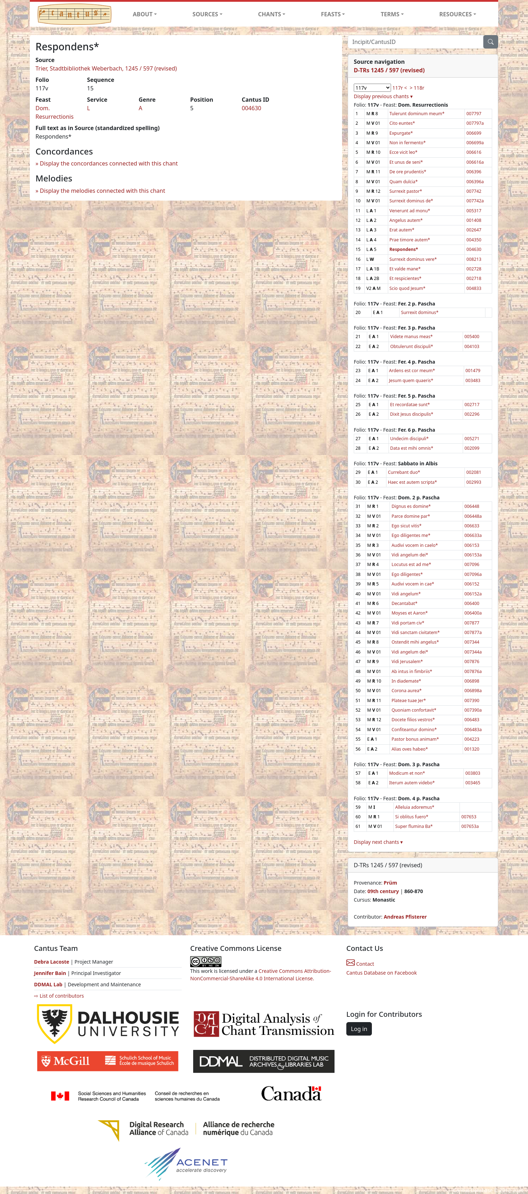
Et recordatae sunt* (410, 405)
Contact (360, 963)
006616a (475, 162)
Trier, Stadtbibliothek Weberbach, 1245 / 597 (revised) (106, 68)
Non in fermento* (408, 143)
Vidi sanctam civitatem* (415, 632)
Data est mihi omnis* (411, 448)
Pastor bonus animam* (415, 739)
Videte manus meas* (411, 336)
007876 (471, 661)
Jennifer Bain (50, 973)
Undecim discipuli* (409, 439)
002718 (473, 278)
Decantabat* (404, 603)
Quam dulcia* (404, 182)
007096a (473, 574)
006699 (473, 133)
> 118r (416, 87)
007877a (473, 632)
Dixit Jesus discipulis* (411, 414)
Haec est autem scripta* (412, 482)
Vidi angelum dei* (409, 555)
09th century (383, 891)
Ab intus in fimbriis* (411, 671)
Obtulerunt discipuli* (411, 346)
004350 (473, 240)
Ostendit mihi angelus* (415, 642)
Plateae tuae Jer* (408, 700)
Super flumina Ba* (414, 826)
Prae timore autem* (410, 240)
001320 (471, 749)
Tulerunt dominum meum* (417, 114)
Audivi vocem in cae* (412, 584)
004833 (473, 288)
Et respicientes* (406, 278)
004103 (471, 346)
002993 (473, 482)
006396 (473, 172)
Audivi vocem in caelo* (414, 545)
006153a (473, 555)
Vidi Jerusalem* (407, 661)
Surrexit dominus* (419, 312)
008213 (473, 259)
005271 (471, 439)
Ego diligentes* (407, 574)
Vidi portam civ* (407, 623)
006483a (473, 730)
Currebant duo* (404, 472)
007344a (473, 652)
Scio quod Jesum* (408, 288)
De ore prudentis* (408, 172)
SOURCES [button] (205, 14)
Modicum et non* (407, 773)
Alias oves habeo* (409, 749)
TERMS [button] (390, 14)
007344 (471, 642)
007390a (473, 710)
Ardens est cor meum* (412, 371)
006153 (471, 545)
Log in (359, 1029)
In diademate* (406, 681)
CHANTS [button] (269, 14)
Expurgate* (401, 133)
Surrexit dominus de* (411, 201)
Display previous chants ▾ (383, 96)
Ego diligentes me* (410, 535)
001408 (473, 220)
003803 (472, 773)
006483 (471, 720)
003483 (473, 380)
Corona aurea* (406, 691)
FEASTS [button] (331, 14)
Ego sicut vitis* (406, 526)
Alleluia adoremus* (414, 807)
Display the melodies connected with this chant (102, 191)
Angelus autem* (406, 220)
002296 (471, 414)
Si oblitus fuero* (411, 817)
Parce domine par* (410, 516)
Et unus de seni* (406, 162)
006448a (473, 516)
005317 (473, 211)
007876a (473, 671)
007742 (473, 191)
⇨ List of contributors (59, 995)
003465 (472, 783)
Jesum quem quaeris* (411, 380)
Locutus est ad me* (411, 564)
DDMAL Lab (48, 984)
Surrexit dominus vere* (413, 259)
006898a (473, 691)
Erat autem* (402, 230)
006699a (475, 143)
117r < (399, 87)
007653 (468, 817)
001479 (473, 371)
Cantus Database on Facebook (381, 972)
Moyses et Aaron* (409, 613)
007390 (471, 700)
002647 (473, 230)
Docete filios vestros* (413, 720)
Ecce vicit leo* (404, 152)
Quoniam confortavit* (413, 710)
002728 (473, 269)
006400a (473, 613)
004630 (251, 108)
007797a (475, 123)
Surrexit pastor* (406, 191)
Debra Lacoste (51, 961)
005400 (471, 336)
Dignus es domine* (411, 506)
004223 (471, 739)
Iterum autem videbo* (412, 783)
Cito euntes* (402, 123)
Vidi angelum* (405, 594)
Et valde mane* (405, 269)
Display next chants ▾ (378, 842)
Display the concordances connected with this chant (109, 163)
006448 (471, 506)
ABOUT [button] (143, 14)
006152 (471, 584)
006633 (471, 526)
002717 (471, 405)
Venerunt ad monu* (410, 211)
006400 (471, 603)
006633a (473, 535)
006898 (471, 681)
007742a (475, 201)
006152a (473, 594)
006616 (473, 152)
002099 (471, 448)
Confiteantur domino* (413, 730)
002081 (473, 472)
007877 (471, 623)
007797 (473, 114)
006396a (475, 182)
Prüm (390, 882)
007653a (470, 826)
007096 (471, 564)
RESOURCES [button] (455, 14)
